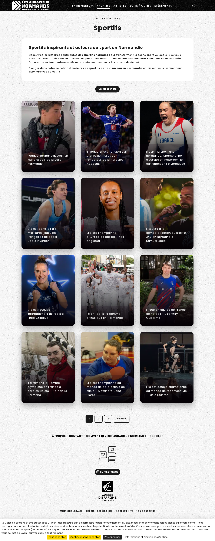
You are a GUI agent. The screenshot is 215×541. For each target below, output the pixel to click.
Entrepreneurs (83, 5)
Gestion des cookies (99, 511)
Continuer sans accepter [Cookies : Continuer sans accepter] (85, 537)
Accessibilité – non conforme (135, 511)
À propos (59, 436)
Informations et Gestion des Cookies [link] (146, 537)
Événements (163, 5)
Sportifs (103, 5)
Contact (76, 436)
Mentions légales (71, 511)
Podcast (156, 436)
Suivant (121, 418)
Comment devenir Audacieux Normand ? (116, 436)
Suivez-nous (109, 472)
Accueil (100, 18)
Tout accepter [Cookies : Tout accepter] (57, 537)
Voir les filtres (107, 89)
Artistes (119, 5)
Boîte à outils (140, 5)
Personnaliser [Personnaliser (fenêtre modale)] (112, 537)
